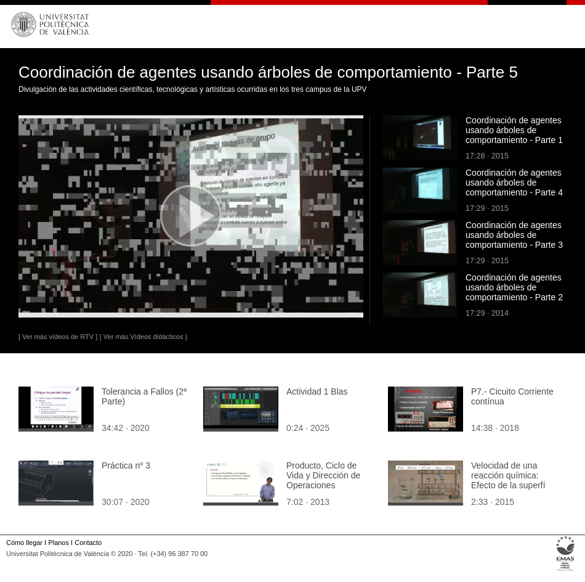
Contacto (88, 542)
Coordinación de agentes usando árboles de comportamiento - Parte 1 (514, 130)
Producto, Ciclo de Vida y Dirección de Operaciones (323, 475)
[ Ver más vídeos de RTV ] (57, 336)
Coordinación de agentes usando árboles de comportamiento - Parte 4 (514, 182)
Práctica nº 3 (126, 465)
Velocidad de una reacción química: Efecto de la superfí (508, 475)
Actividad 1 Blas (317, 391)
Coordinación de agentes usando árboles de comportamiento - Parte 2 (514, 287)
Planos (58, 542)
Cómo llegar (24, 542)
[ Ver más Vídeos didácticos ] (143, 336)
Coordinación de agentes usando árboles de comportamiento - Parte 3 (514, 235)
